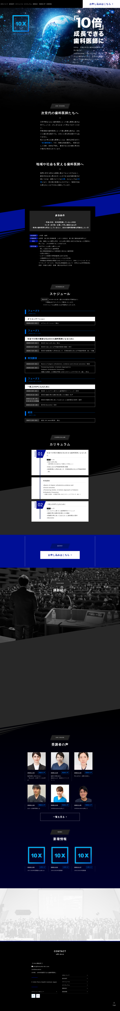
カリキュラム (28, 4)
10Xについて (4, 4)
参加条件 (11, 4)
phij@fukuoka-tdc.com (41, 966)
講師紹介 (35, 4)
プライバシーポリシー (37, 991)
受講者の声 (42, 4)
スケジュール (19, 4)
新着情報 (49, 4)
